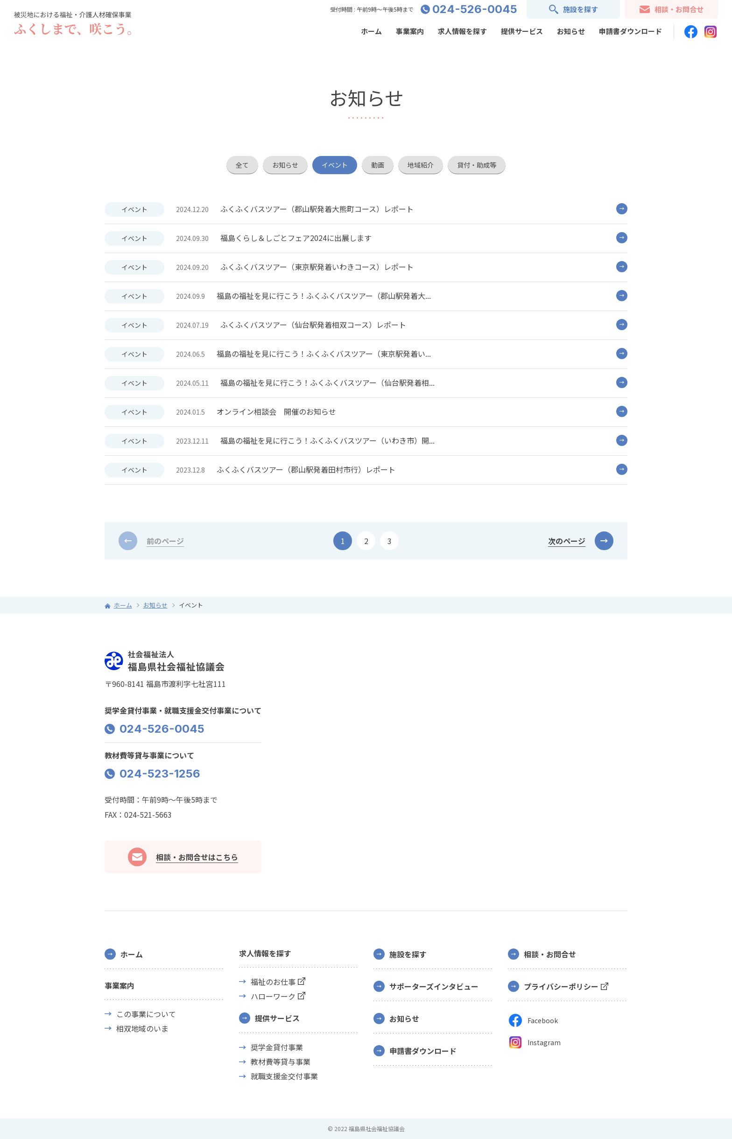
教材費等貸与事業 (280, 1062)
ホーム (371, 31)
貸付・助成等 (476, 165)
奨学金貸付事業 (277, 1047)
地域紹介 (421, 165)
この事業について (146, 1014)
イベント (335, 165)
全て (242, 165)
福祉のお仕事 (273, 982)
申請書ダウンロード (630, 31)
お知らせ (571, 31)
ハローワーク (273, 996)
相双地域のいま (142, 1028)
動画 (377, 165)
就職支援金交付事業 (284, 1076)
